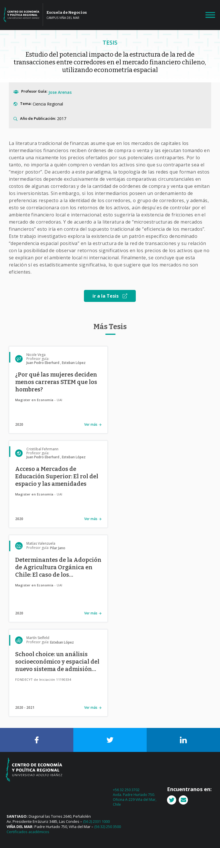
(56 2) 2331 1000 (96, 821)
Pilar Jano (57, 548)
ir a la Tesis (110, 296)
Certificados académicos (28, 831)
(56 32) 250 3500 (107, 826)
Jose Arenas (60, 92)
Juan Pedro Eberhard (42, 362)
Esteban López (74, 362)
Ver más (90, 424)
